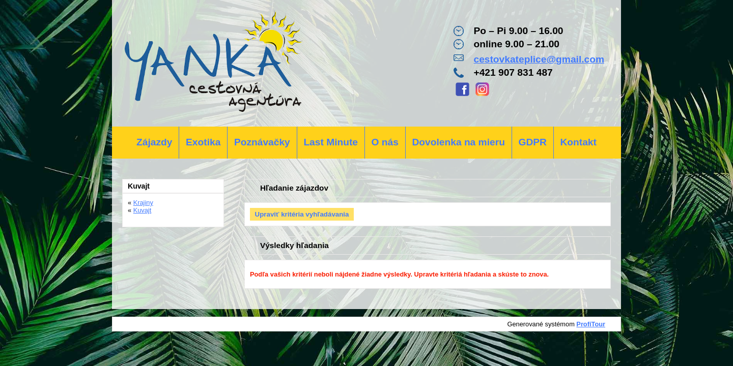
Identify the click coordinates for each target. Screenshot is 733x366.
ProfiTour (590, 324)
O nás (385, 142)
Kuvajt (142, 210)
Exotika (203, 142)
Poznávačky (262, 142)
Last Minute (330, 142)
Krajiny (143, 202)
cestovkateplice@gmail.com (538, 59)
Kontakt (578, 142)
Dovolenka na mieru (458, 142)
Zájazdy (154, 142)
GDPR (532, 142)
